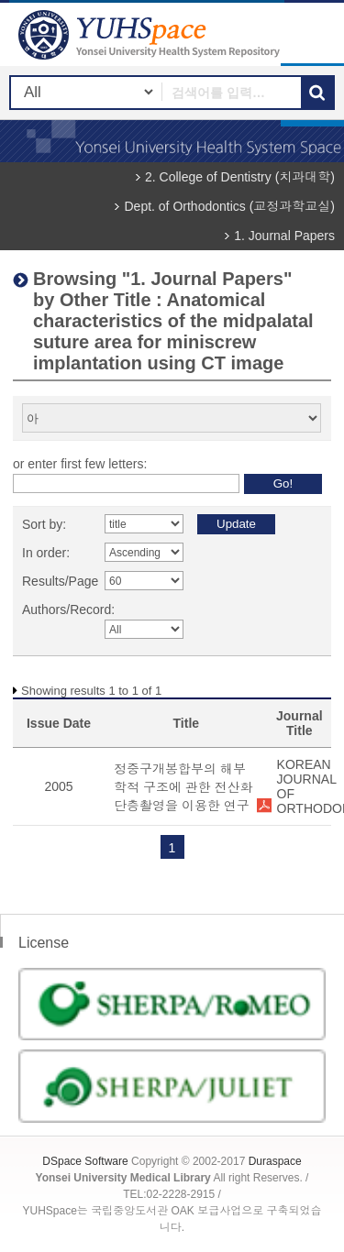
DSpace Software (85, 1161)
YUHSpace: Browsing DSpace (151, 34)
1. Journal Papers (284, 235)
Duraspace (275, 1161)
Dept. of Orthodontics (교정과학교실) (229, 206)
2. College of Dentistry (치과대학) (240, 177)
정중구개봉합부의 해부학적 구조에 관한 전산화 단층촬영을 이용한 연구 (183, 787)
